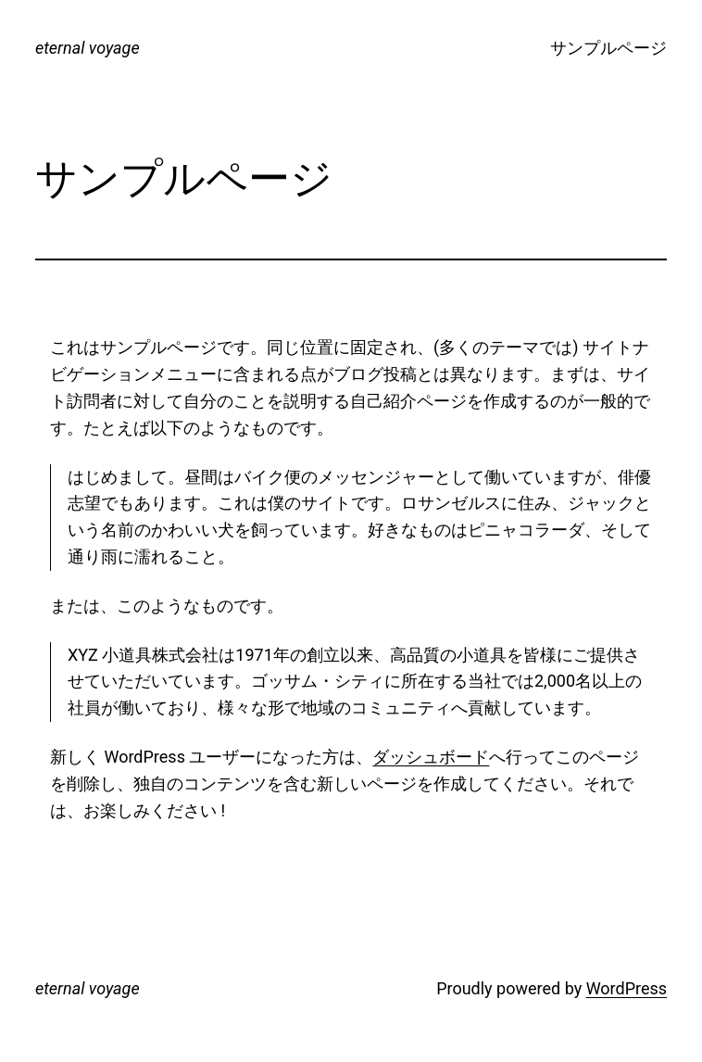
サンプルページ (608, 47)
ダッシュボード (430, 756)
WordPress (626, 988)
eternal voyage (87, 47)
